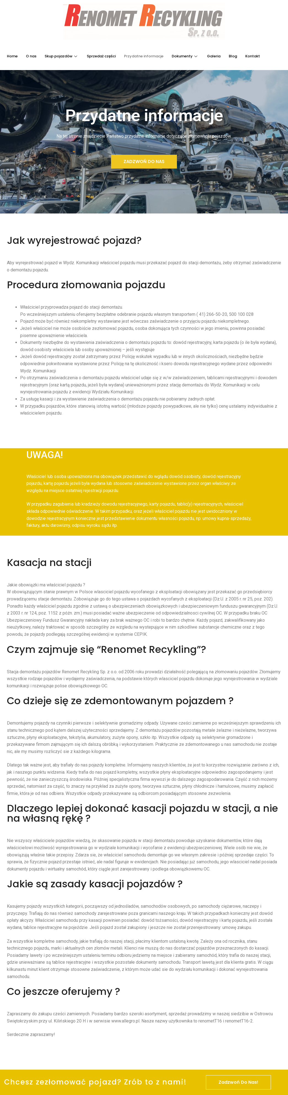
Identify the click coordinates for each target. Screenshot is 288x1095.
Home (12, 56)
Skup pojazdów (62, 56)
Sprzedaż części (101, 56)
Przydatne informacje (143, 56)
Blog (233, 56)
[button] (144, 162)
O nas (31, 56)
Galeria (213, 56)
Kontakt (252, 56)
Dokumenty (185, 56)
